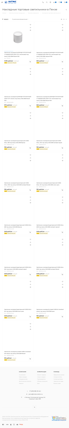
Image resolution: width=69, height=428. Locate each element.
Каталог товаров (41, 374)
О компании (22, 374)
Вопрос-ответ (57, 383)
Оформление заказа (59, 374)
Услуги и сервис (41, 377)
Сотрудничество (23, 379)
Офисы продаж (23, 377)
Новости (21, 383)
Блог (38, 383)
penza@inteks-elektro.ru (36, 394)
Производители (41, 379)
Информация (41, 371)
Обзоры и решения (42, 381)
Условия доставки (58, 379)
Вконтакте (34, 407)
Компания (22, 371)
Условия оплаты (58, 377)
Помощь (56, 371)
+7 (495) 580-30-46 (35, 391)
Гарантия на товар (58, 381)
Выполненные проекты (25, 381)
